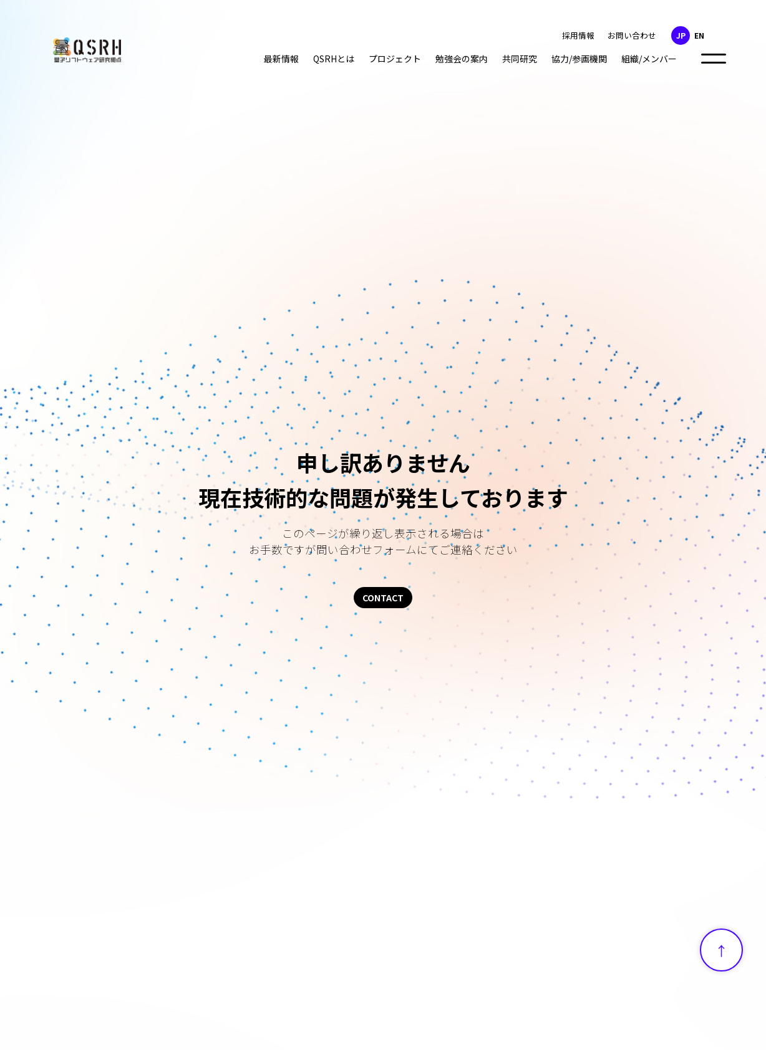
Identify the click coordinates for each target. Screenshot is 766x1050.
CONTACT (383, 597)
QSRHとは (333, 58)
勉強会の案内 (461, 58)
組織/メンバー (649, 58)
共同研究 (519, 58)
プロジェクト (395, 58)
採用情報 (578, 35)
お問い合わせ (632, 35)
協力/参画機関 (579, 58)
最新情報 (281, 58)
